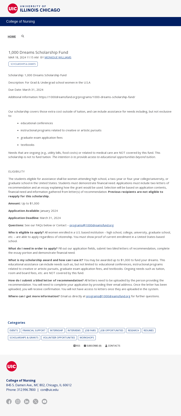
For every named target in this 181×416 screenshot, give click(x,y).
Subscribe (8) (93, 345)
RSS (76, 345)
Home (12, 36)
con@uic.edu (49, 390)
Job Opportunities (112, 330)
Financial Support (34, 330)
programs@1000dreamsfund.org (92, 225)
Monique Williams (57, 57)
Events (14, 330)
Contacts (112, 345)
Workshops (87, 337)
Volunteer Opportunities (59, 337)
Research (133, 330)
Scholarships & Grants (23, 64)
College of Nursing (20, 21)
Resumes (149, 330)
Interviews (74, 330)
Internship (56, 330)
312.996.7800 (26, 390)
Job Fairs (90, 330)
